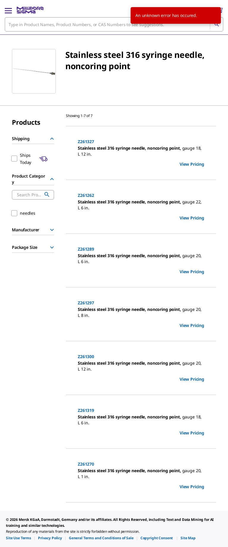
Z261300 (86, 356)
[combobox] (114, 24)
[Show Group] (52, 230)
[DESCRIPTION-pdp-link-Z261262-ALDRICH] (141, 205)
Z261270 (86, 464)
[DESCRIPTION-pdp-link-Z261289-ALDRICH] (141, 259)
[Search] (216, 24)
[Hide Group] (52, 139)
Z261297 (86, 303)
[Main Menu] (8, 10)
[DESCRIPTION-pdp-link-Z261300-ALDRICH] (141, 366)
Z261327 (86, 141)
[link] (18, 537)
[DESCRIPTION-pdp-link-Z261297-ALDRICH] (141, 312)
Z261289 (86, 249)
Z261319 (86, 410)
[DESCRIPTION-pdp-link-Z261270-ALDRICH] (141, 474)
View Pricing (192, 164)
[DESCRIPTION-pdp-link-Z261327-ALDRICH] (141, 151)
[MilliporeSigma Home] (30, 10)
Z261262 (86, 195)
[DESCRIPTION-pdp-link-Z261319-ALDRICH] (141, 420)
